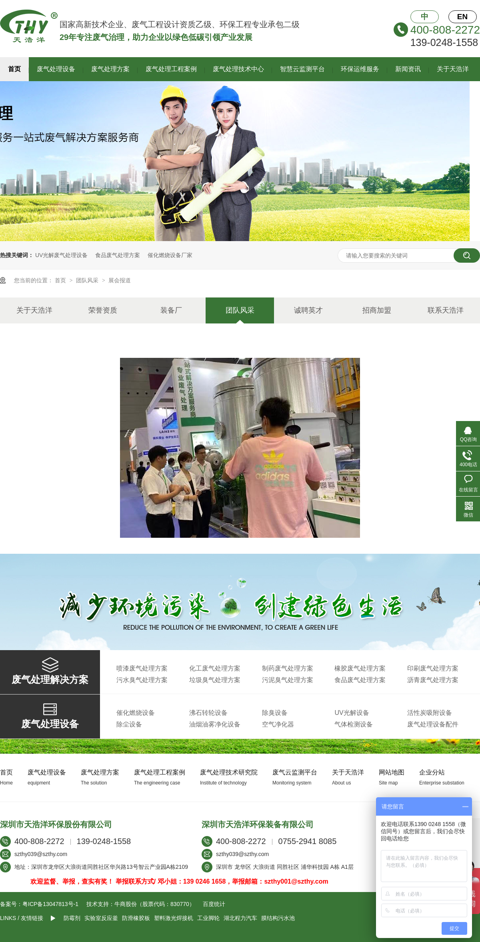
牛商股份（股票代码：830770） (154, 904)
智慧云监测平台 (302, 69)
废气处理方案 (110, 69)
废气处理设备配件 (432, 724)
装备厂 (171, 310)
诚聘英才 (308, 310)
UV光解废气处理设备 (61, 255)
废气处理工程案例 (171, 69)
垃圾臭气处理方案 (214, 680)
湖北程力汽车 (240, 918)
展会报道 (119, 280)
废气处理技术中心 (238, 69)
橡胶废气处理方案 (360, 668)
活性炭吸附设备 (429, 712)
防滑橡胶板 (136, 918)
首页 (14, 69)
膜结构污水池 (278, 918)
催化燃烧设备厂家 (170, 255)
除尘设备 (129, 724)
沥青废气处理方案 (432, 680)
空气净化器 (278, 724)
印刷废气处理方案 (432, 668)
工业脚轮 (208, 918)
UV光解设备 (351, 712)
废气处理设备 (56, 69)
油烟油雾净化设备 (214, 724)
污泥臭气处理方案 (287, 680)
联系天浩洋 (446, 310)
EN (462, 16)
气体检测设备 (353, 724)
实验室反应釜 (101, 918)
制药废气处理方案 (287, 668)
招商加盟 (376, 310)
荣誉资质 (102, 310)
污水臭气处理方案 (142, 680)
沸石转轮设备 (208, 712)
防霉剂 (72, 918)
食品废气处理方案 (117, 255)
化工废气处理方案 (214, 668)
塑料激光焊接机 (173, 918)
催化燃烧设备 (135, 712)
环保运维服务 (360, 69)
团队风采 (88, 280)
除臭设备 (275, 712)
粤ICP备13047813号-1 (50, 904)
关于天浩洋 (453, 69)
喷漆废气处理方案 (142, 668)
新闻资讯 (408, 69)
